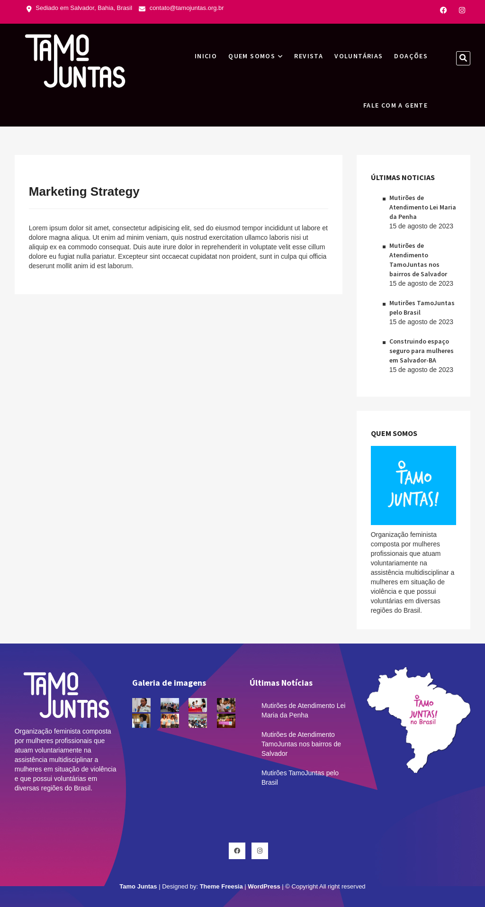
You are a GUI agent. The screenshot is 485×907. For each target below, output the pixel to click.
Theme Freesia (221, 886)
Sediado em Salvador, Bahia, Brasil (79, 7)
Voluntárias (358, 56)
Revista (308, 56)
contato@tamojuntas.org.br (181, 7)
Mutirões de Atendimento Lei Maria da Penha (422, 207)
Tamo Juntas (138, 886)
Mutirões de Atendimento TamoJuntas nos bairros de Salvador (301, 744)
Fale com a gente (395, 105)
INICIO (206, 56)
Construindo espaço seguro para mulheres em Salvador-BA (421, 350)
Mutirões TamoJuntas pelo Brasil (300, 777)
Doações (411, 56)
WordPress (264, 886)
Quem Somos (251, 56)
